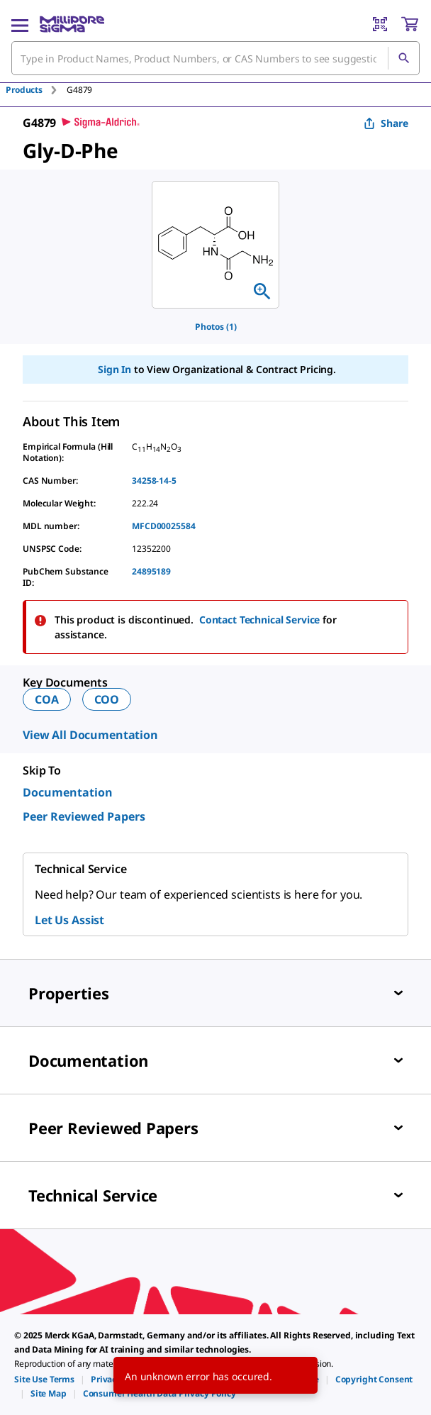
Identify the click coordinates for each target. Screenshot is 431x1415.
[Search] (403, 58)
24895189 (151, 571)
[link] (44, 1379)
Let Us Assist (69, 920)
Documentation (68, 792)
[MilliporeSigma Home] (72, 24)
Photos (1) (216, 327)
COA (47, 699)
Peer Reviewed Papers (84, 816)
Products (24, 90)
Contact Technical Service (259, 619)
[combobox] (215, 58)
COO (107, 699)
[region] (215, 245)
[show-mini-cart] (410, 24)
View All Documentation (90, 735)
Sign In (114, 369)
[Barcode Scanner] (379, 24)
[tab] (36, 89)
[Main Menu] (19, 24)
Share (386, 123)
